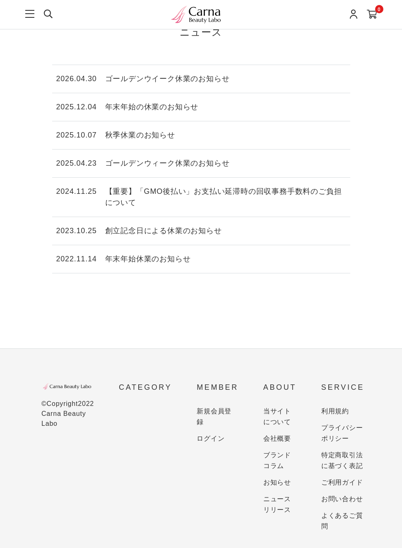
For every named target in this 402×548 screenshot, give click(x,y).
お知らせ (277, 482)
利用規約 (335, 411)
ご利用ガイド (342, 482)
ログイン (210, 438)
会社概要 (277, 438)
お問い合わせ (342, 498)
